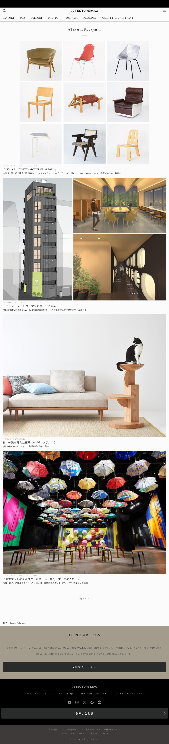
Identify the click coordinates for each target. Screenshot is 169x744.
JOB (22, 17)
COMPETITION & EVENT (117, 17)
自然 (153, 648)
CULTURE (36, 17)
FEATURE (8, 17)
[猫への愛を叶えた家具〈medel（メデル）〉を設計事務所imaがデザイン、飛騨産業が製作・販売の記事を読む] (84, 375)
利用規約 (92, 734)
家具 (109, 654)
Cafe (115, 654)
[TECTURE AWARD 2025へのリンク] (84, 4)
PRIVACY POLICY (78, 734)
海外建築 (49, 648)
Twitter (84, 702)
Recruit (71, 654)
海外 (106, 648)
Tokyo (59, 648)
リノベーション (23, 648)
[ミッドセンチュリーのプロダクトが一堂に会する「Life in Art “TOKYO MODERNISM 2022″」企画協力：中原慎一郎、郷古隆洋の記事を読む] (84, 102)
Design (130, 648)
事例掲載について (75, 730)
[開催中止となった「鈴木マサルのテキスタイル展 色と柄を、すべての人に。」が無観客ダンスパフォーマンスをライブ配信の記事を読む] (84, 512)
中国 (86, 654)
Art (111, 648)
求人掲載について (93, 730)
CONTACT (103, 734)
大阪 (122, 654)
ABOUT (64, 734)
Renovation (38, 648)
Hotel (79, 654)
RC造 (93, 654)
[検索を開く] (4, 10)
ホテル (101, 654)
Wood (66, 648)
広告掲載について (57, 730)
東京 (10, 648)
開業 (51, 654)
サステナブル (142, 648)
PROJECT (54, 17)
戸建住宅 (120, 648)
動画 (90, 648)
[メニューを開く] (164, 10)
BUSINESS (72, 17)
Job (57, 654)
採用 (63, 654)
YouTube (82, 648)
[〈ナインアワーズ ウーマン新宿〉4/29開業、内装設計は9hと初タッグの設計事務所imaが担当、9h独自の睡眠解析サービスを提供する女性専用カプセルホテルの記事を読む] (84, 239)
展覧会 (98, 648)
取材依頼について (112, 730)
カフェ (129, 654)
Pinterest (99, 702)
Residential (42, 654)
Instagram (77, 702)
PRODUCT (90, 17)
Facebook (92, 702)
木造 (74, 648)
